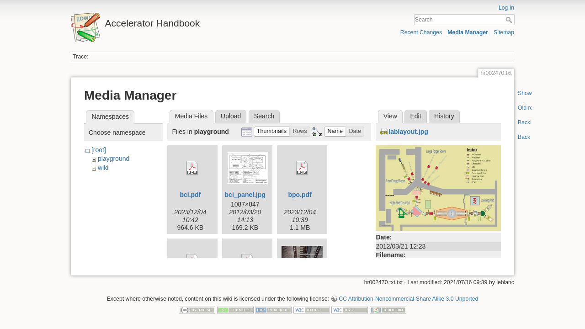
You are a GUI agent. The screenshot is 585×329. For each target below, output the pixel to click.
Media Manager (467, 32)
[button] (272, 132)
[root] (98, 150)
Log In (506, 8)
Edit (415, 116)
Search (509, 19)
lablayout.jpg (408, 131)
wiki (103, 167)
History (444, 116)
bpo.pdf (300, 194)
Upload (231, 116)
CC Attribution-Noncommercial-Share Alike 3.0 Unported (408, 295)
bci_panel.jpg (245, 194)
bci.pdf (190, 194)
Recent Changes (421, 32)
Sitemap (504, 32)
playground (113, 158)
